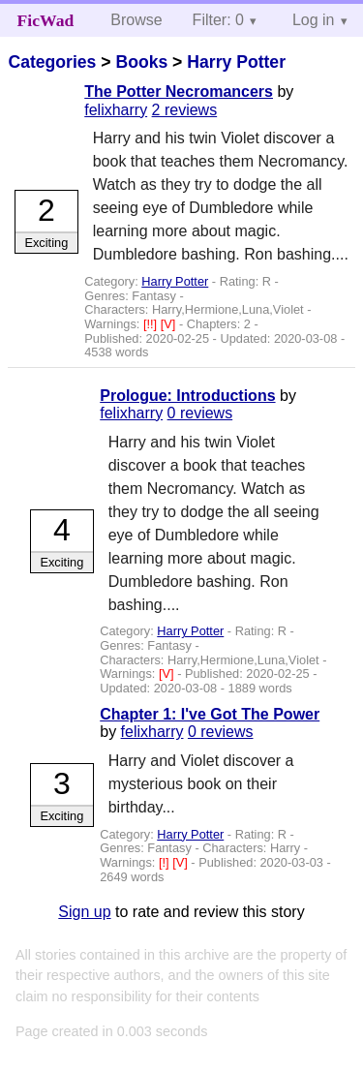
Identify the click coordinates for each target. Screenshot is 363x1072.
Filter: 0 (218, 20)
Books (141, 62)
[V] (170, 324)
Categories (52, 62)
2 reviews (185, 110)
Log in (313, 20)
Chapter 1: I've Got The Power (209, 714)
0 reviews (200, 413)
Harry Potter (236, 62)
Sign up (84, 912)
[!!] (152, 324)
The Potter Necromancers (178, 91)
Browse (136, 20)
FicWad (46, 20)
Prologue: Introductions (187, 395)
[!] (165, 862)
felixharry (115, 110)
